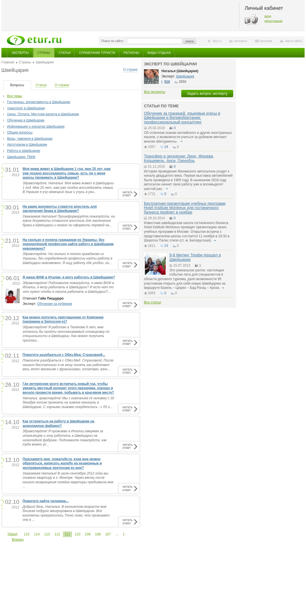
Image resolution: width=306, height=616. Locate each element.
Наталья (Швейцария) (179, 71)
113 (47, 534)
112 (57, 534)
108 (98, 534)
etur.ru (217, 41)
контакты (240, 41)
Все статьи (152, 302)
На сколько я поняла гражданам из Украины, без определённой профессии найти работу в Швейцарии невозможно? (68, 244)
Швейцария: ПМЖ (21, 157)
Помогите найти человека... (46, 501)
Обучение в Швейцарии (25, 120)
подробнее (181, 141)
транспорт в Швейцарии (26, 108)
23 (166, 246)
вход (268, 16)
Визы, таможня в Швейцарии (30, 139)
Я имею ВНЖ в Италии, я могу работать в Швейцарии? (69, 277)
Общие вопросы (19, 132)
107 (108, 534)
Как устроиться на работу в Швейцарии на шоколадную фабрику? (58, 423)
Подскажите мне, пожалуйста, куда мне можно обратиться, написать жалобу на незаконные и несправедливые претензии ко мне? (62, 463)
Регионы (131, 52)
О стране (130, 70)
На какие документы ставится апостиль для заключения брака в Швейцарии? (60, 209)
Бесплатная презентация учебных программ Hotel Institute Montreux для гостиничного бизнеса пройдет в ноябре (184, 207)
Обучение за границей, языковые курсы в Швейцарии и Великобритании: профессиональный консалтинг (182, 117)
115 (26, 534)
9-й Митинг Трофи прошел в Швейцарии (195, 257)
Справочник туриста (97, 52)
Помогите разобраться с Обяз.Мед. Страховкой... (64, 355)
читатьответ (128, 193)
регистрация (274, 21)
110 (77, 534)
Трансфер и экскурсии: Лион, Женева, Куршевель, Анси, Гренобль (179, 158)
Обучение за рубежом (54, 304)
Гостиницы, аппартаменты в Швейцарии (38, 102)
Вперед (17, 540)
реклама (266, 41)
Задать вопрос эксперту (207, 93)
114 (37, 534)
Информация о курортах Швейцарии (35, 126)
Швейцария (185, 76)
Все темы (14, 96)
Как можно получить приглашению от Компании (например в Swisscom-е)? (63, 319)
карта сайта (293, 41)
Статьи (65, 52)
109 (88, 534)
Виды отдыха (159, 52)
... (116, 534)
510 (167, 82)
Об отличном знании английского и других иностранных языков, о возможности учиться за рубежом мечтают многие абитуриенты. (188, 137)
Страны (43, 52)
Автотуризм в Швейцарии (27, 145)
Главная (7, 62)
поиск (189, 41)
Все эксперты (154, 92)
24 (166, 147)
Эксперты (20, 52)
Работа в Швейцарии (23, 151)
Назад (12, 534)
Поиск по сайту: (112, 41)
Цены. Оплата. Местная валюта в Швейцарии (43, 114)
